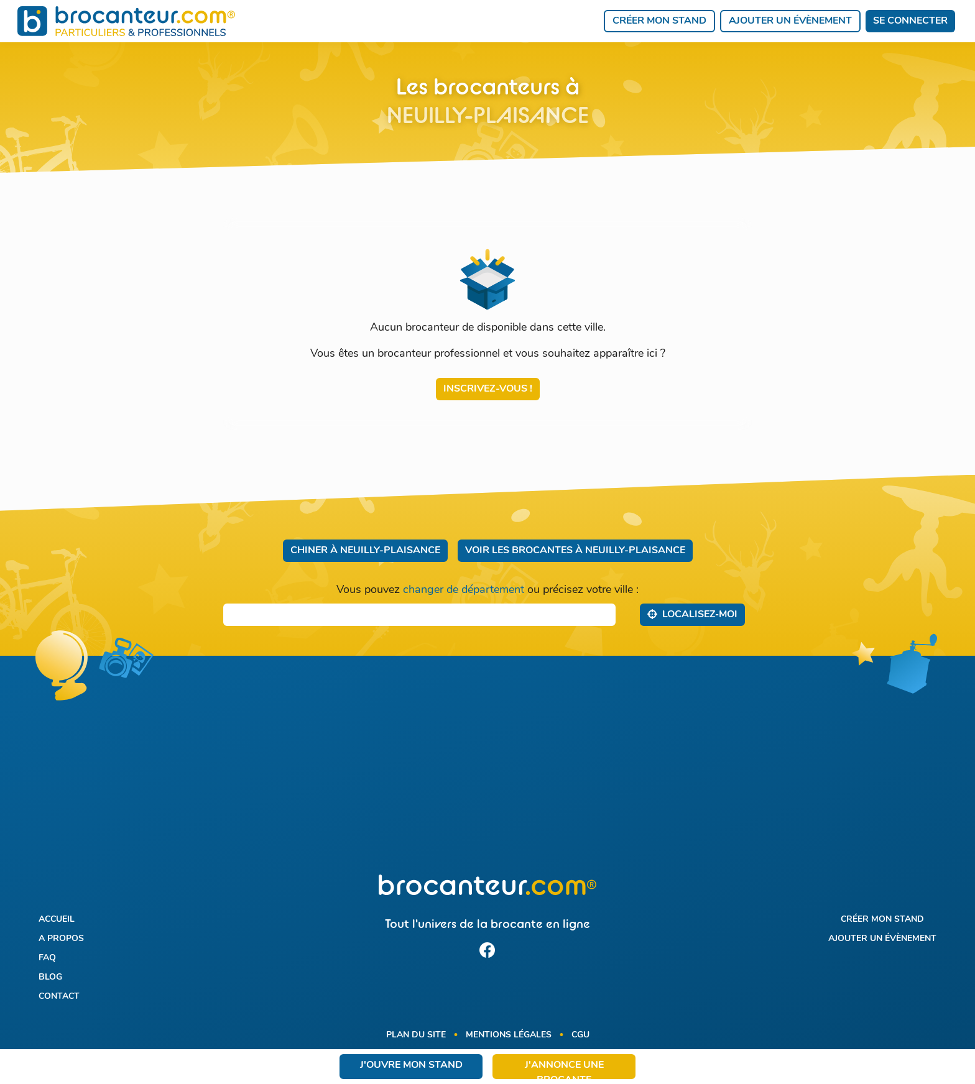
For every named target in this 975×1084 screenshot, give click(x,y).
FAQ (47, 958)
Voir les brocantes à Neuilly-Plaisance (575, 551)
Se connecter (910, 21)
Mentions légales (509, 1035)
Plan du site (416, 1035)
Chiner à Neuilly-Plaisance (365, 551)
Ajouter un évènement (790, 21)
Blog (50, 977)
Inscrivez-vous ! (487, 389)
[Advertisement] (487, 773)
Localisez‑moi (692, 614)
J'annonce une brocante (564, 1069)
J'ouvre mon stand (411, 1065)
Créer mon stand (659, 21)
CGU (580, 1035)
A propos (61, 939)
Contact (59, 996)
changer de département (463, 590)
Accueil (57, 919)
